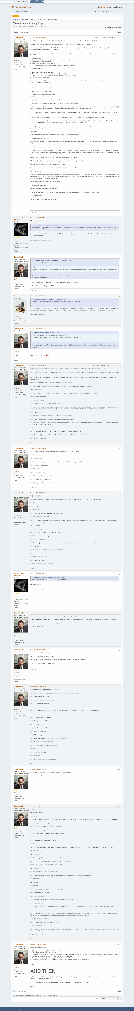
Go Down (15, 32)
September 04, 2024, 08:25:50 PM (38, 217)
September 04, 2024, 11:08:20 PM (38, 295)
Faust (16, 296)
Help (108, 1009)
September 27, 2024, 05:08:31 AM (38, 573)
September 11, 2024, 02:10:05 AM (38, 365)
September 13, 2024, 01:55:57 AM (38, 448)
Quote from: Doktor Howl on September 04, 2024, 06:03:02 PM (49, 225)
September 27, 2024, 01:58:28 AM (38, 492)
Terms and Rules (114, 1009)
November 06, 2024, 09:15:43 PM (38, 806)
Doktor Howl (18, 37)
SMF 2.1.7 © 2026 (15, 1009)
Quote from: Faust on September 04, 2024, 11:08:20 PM (47, 332)
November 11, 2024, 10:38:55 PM (38, 944)
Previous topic (109, 27)
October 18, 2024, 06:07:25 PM (37, 649)
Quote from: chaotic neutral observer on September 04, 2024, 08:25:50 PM (52, 260)
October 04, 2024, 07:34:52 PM (37, 612)
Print (119, 32)
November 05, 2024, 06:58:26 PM (38, 686)
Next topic (117, 27)
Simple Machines (24, 1009)
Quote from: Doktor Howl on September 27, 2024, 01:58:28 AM (49, 577)
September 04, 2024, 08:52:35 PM (38, 257)
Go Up (14, 991)
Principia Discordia (21, 7)
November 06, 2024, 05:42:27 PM (38, 769)
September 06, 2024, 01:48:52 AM (38, 328)
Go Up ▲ (121, 1009)
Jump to (97, 998)
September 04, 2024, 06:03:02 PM (38, 37)
